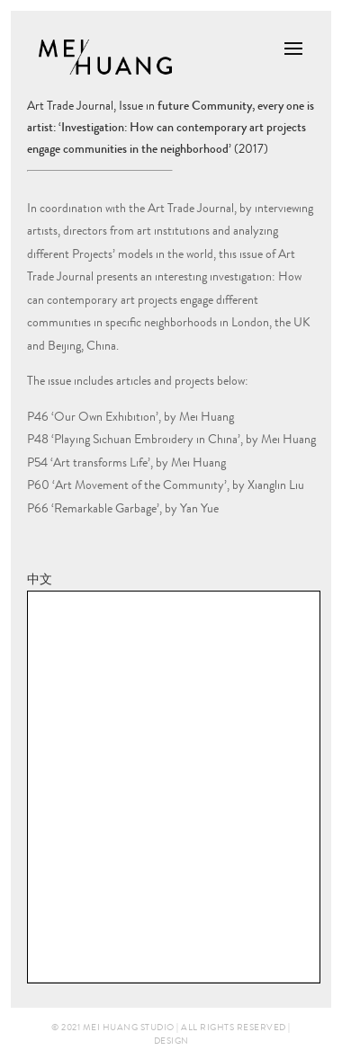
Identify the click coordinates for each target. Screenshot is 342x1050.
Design (171, 1040)
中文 (39, 579)
